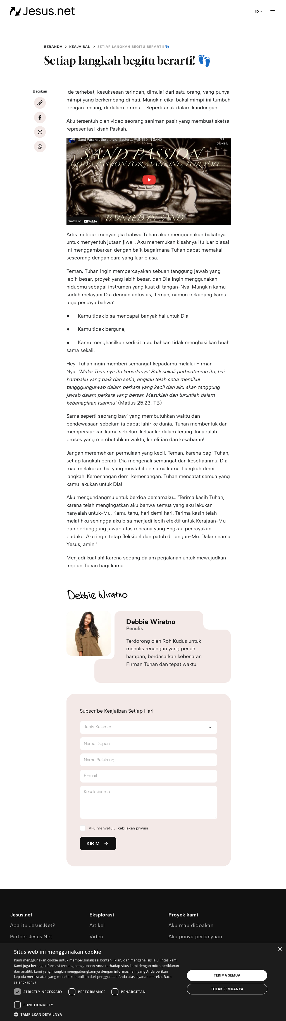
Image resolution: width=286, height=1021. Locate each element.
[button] (97, 1014)
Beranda (53, 47)
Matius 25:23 (135, 403)
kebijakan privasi (133, 828)
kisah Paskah (111, 129)
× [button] (280, 949)
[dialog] (143, 982)
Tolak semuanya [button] (227, 989)
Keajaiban (80, 47)
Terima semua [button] (227, 975)
